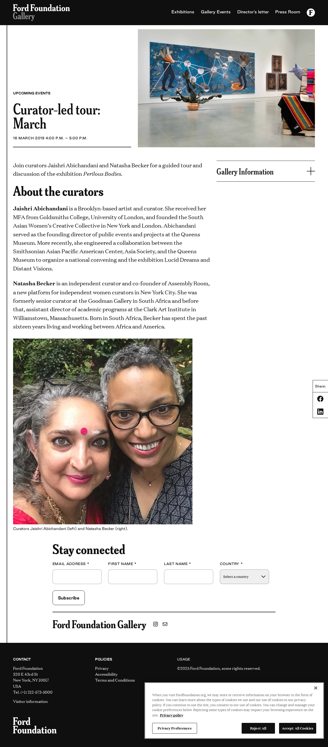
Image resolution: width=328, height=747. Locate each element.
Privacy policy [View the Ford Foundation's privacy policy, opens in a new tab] (171, 714)
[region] (234, 710)
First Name (122, 564)
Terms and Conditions (115, 680)
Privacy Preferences (174, 728)
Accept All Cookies (297, 728)
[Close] (315, 688)
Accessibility (106, 674)
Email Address (71, 564)
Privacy (102, 668)
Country (231, 564)
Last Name (177, 564)
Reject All (258, 728)
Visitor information (30, 701)
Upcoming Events (31, 93)
